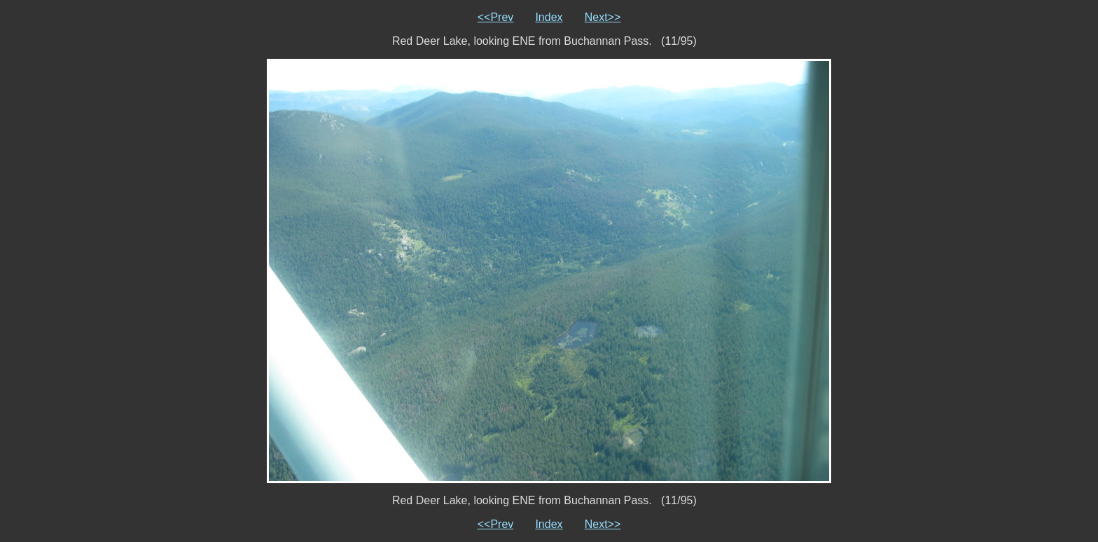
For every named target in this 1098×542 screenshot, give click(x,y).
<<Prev (496, 17)
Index (548, 17)
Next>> (603, 17)
